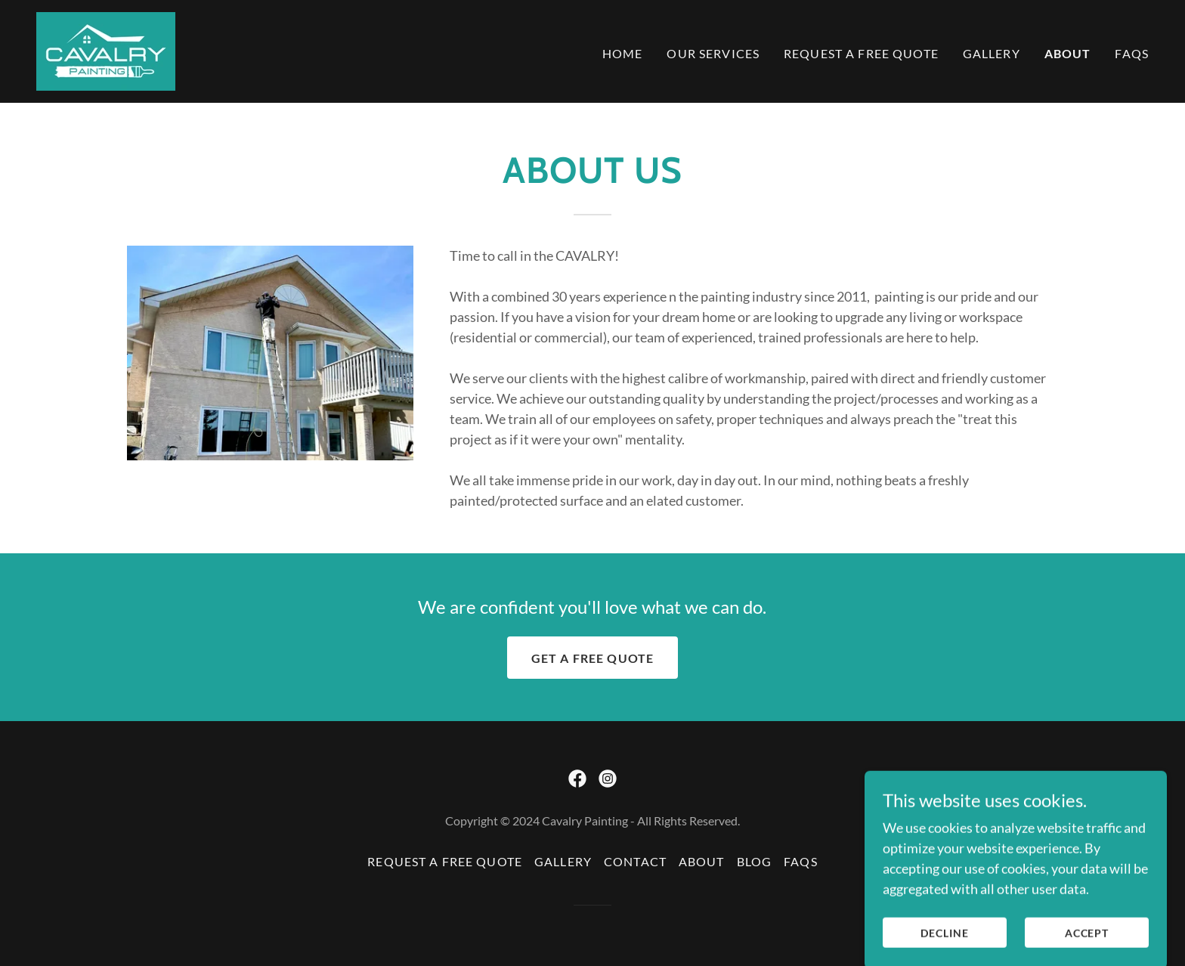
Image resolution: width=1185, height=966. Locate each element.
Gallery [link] (991, 53)
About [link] (1067, 53)
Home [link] (622, 53)
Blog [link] (754, 861)
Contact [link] (635, 861)
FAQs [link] (1132, 53)
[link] (105, 50)
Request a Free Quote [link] (861, 53)
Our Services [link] (713, 53)
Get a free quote (592, 658)
